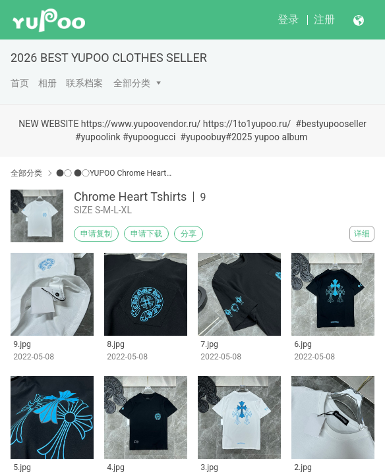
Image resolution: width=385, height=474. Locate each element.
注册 (324, 19)
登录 (288, 19)
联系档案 (84, 83)
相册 (47, 83)
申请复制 (96, 233)
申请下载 (146, 233)
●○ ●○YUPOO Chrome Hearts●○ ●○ (115, 173)
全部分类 (131, 83)
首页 (20, 83)
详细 (362, 233)
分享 (188, 233)
